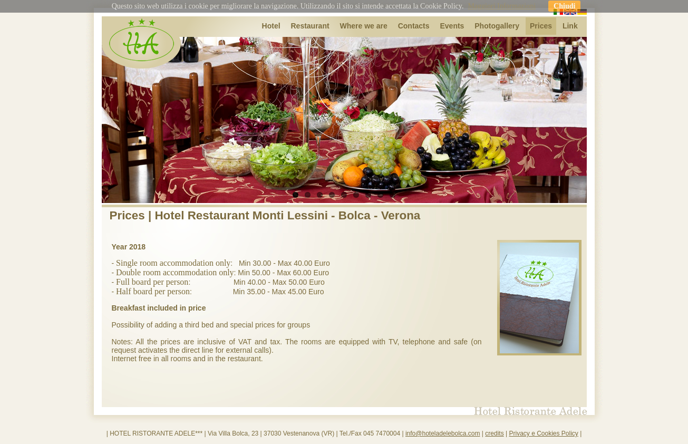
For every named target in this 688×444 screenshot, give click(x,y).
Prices (541, 26)
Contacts (414, 26)
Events (452, 26)
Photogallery (496, 26)
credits (494, 433)
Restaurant (309, 26)
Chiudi (564, 6)
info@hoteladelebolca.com (442, 433)
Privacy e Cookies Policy (543, 433)
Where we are (363, 26)
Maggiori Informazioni (502, 6)
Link (570, 26)
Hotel (271, 26)
